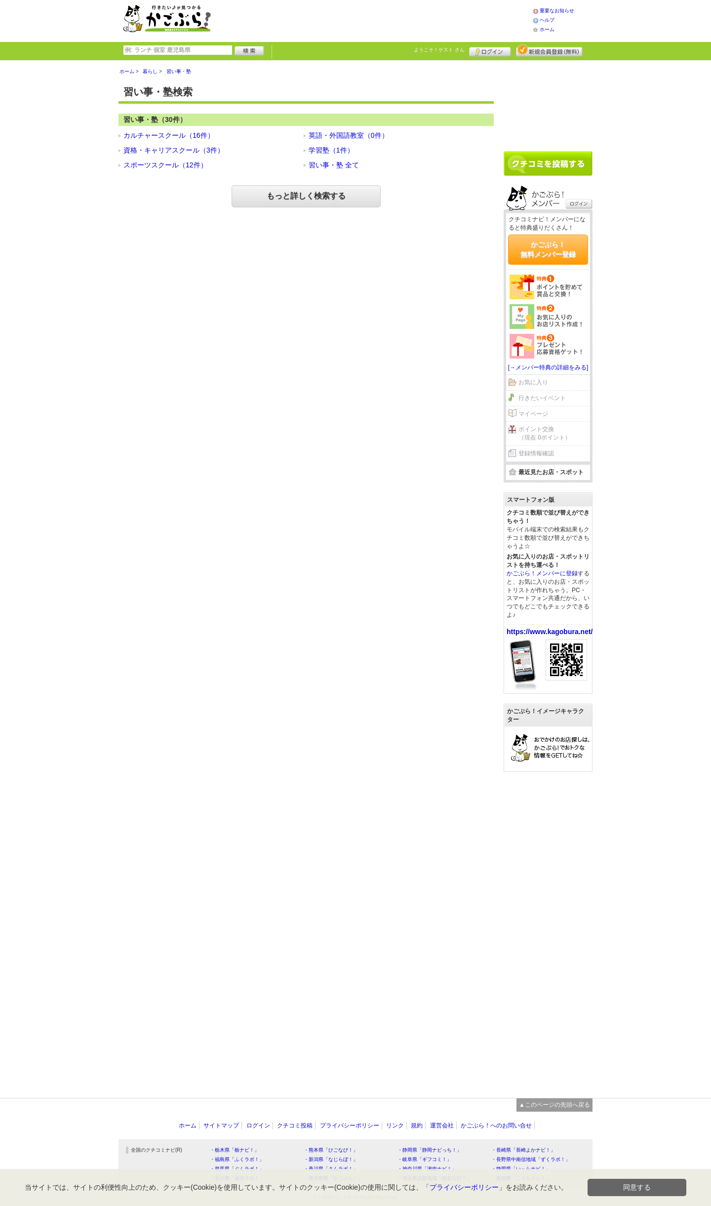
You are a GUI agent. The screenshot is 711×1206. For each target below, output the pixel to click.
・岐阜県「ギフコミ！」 (424, 1159)
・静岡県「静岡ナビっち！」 (429, 1150)
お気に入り (533, 382)
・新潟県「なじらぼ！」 (331, 1159)
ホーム (547, 29)
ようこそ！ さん (439, 49)
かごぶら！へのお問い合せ (496, 1125)
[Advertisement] (382, 20)
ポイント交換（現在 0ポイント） (544, 433)
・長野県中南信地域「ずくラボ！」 (530, 1159)
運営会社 (442, 1125)
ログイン (490, 50)
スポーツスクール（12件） (165, 165)
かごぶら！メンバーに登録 (542, 573)
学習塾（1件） (331, 150)
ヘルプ (547, 20)
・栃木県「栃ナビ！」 (234, 1150)
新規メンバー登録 (549, 50)
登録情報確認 (536, 453)
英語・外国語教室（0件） (349, 135)
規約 (417, 1125)
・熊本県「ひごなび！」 (331, 1150)
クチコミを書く (548, 163)
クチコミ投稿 (295, 1125)
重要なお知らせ (557, 10)
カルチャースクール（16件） (168, 135)
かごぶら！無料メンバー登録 (548, 249)
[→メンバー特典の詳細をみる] (548, 367)
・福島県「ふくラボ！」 (237, 1159)
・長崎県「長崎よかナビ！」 (523, 1150)
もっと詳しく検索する (306, 196)
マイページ (533, 413)
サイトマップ (221, 1125)
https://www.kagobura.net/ (550, 632)
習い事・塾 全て (334, 165)
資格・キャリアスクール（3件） (173, 150)
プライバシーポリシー (349, 1125)
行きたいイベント (542, 398)
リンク (395, 1125)
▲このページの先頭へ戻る (554, 1104)
